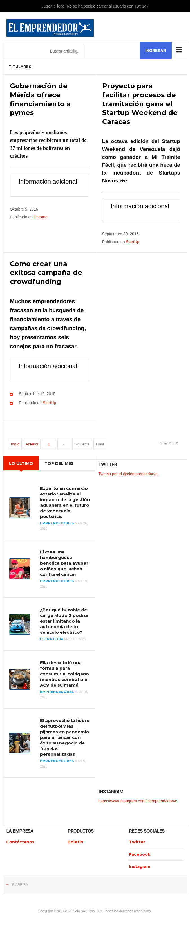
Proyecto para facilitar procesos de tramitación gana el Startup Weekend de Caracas (140, 103)
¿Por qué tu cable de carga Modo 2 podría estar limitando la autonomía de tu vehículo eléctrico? (64, 620)
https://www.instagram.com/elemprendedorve (138, 800)
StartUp (132, 241)
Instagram (139, 865)
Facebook (139, 852)
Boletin (75, 840)
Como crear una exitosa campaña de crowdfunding (46, 271)
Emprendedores (57, 522)
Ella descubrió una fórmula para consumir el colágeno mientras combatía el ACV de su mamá (64, 672)
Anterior (32, 443)
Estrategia (51, 638)
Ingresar (155, 50)
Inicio (15, 443)
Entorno (41, 216)
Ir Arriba (19, 883)
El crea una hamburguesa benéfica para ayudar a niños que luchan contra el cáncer (64, 562)
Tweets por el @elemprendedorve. (129, 472)
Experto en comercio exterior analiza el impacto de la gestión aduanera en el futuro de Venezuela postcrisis (65, 501)
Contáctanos (20, 840)
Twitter (137, 840)
